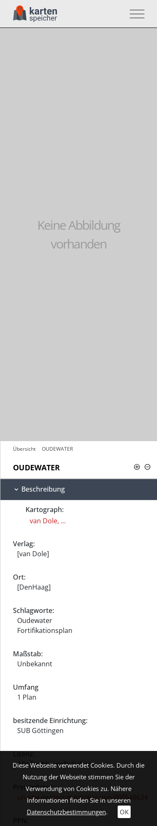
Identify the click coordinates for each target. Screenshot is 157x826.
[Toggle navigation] (134, 14)
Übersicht (24, 448)
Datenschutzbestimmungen (66, 812)
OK (124, 812)
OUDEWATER (57, 448)
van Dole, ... (48, 520)
